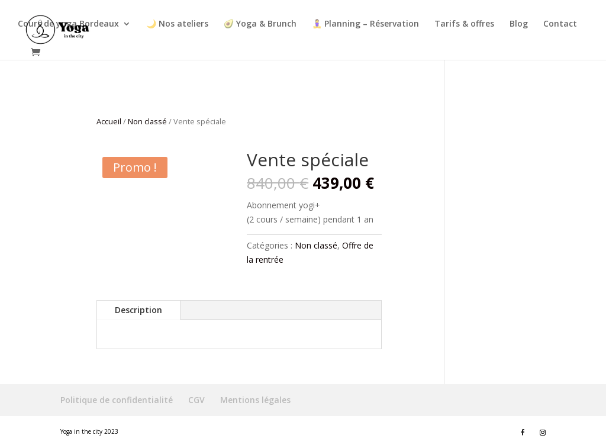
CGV (196, 399)
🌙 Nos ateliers (177, 24)
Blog (519, 24)
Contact (560, 24)
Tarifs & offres (464, 24)
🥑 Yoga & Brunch (260, 24)
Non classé (147, 121)
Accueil (108, 121)
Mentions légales (255, 399)
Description (138, 309)
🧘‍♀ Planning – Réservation (365, 24)
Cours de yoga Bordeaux (68, 24)
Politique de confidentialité (116, 399)
